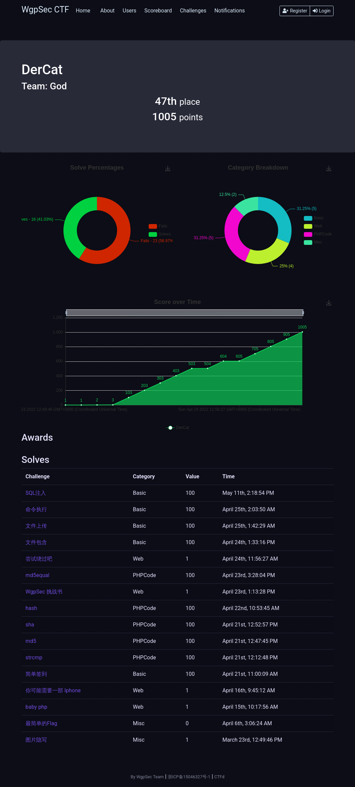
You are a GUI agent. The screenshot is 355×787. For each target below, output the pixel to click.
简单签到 (36, 674)
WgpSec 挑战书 (44, 591)
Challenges (193, 10)
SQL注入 (36, 493)
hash (31, 608)
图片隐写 (36, 740)
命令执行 (36, 509)
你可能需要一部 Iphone (53, 690)
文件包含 (36, 542)
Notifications (229, 10)
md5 (31, 641)
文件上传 (36, 526)
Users (130, 10)
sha (30, 624)
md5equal (37, 575)
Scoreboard (158, 10)
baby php (36, 707)
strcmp (34, 657)
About (107, 10)
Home (83, 10)
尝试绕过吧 (39, 559)
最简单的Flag (41, 723)
